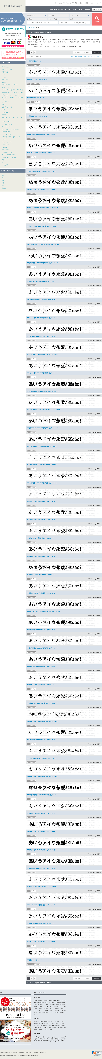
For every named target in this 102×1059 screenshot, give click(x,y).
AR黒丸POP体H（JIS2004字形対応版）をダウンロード (42, 776)
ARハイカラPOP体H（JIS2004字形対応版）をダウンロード (43, 409)
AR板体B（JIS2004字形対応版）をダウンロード (40, 685)
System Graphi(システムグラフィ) (12, 90)
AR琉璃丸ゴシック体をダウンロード (37, 116)
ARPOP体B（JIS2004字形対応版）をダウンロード (41, 336)
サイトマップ (43, 1052)
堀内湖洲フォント (7, 152)
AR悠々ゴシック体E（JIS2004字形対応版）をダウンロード (43, 611)
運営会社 (36, 1052)
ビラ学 (4, 139)
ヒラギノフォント (7, 107)
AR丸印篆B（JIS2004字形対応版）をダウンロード (41, 941)
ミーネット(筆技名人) (8, 154)
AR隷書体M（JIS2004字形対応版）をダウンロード (41, 630)
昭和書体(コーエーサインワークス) (12, 92)
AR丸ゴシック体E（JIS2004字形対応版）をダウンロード (43, 226)
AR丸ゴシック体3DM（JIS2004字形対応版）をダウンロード (43, 208)
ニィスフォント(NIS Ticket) (10, 129)
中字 (3, 183)
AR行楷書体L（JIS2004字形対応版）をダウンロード (41, 886)
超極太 (4, 188)
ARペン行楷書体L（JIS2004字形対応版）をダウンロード (43, 446)
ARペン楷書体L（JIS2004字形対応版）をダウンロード (42, 483)
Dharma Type (6, 112)
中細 (3, 178)
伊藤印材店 (5, 72)
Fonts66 (4, 147)
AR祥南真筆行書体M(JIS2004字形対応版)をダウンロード (43, 795)
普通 (3, 180)
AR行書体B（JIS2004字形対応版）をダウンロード (41, 519)
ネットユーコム (6, 134)
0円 (65, 9)
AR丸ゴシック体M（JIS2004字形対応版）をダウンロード (43, 244)
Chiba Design (6, 121)
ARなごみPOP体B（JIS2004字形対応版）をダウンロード (43, 391)
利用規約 (15, 1052)
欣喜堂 (4, 82)
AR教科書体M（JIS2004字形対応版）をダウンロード (42, 281)
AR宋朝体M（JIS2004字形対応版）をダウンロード (41, 868)
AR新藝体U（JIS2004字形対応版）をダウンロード (41, 850)
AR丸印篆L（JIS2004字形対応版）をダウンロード (41, 153)
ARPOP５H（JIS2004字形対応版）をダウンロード (41, 134)
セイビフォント (6, 102)
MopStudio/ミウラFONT (9, 157)
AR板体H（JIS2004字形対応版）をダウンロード (40, 923)
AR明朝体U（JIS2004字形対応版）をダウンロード (41, 593)
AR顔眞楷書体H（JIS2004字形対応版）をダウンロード (42, 263)
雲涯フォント (6, 79)
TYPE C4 (5, 109)
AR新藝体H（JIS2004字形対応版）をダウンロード (41, 831)
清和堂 (4, 104)
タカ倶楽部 (5, 165)
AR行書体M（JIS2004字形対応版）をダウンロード (41, 740)
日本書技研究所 (6, 132)
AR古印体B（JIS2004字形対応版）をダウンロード (41, 501)
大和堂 (4, 114)
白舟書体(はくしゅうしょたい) (11, 137)
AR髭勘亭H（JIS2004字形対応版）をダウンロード (41, 556)
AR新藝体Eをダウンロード (34, 960)
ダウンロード (30, 28)
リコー (4, 162)
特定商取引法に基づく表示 (25, 1052)
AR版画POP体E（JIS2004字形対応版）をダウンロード (42, 428)
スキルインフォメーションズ (10, 95)
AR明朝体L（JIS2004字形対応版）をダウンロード (41, 574)
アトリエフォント (7, 69)
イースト (4, 77)
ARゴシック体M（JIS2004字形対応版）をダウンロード (42, 354)
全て (72, 56)
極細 (3, 175)
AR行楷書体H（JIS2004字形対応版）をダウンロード (41, 758)
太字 (3, 185)
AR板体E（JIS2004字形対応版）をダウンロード (40, 538)
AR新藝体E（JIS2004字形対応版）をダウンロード (41, 813)
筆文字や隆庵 (6, 149)
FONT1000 (5, 144)
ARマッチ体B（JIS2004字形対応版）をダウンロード (41, 299)
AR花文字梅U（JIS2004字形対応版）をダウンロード (41, 171)
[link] (96, 1053)
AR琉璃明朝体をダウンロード (35, 61)
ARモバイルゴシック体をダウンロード (37, 79)
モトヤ (4, 160)
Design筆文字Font (7, 124)
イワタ (4, 74)
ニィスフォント (6, 126)
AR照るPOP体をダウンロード (35, 98)
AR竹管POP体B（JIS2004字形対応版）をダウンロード (42, 721)
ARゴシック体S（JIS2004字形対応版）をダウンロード (42, 373)
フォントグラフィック (8, 142)
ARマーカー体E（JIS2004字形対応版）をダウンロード (42, 318)
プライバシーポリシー (5, 1052)
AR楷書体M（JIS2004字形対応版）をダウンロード (41, 666)
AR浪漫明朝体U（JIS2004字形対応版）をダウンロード (42, 648)
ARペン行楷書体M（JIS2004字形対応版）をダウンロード (43, 464)
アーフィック (6, 67)
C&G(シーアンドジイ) (8, 87)
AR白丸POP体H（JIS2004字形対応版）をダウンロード (42, 703)
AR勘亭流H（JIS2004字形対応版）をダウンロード (41, 189)
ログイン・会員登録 (84, 9)
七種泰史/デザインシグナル (10, 85)
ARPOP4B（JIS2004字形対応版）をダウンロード (41, 905)
